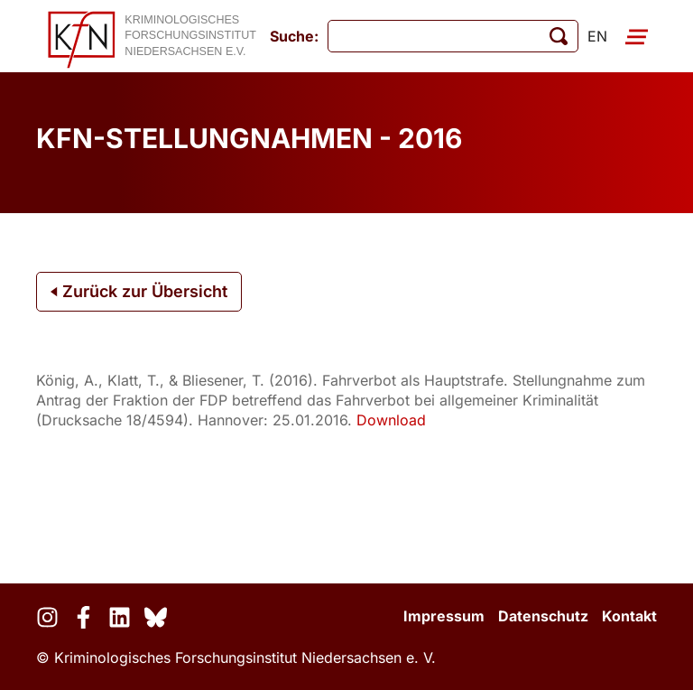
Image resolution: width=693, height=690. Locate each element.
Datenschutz (543, 616)
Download (391, 420)
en (597, 36)
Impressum (444, 616)
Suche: (294, 36)
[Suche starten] (558, 36)
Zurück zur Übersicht (139, 291)
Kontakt (629, 616)
